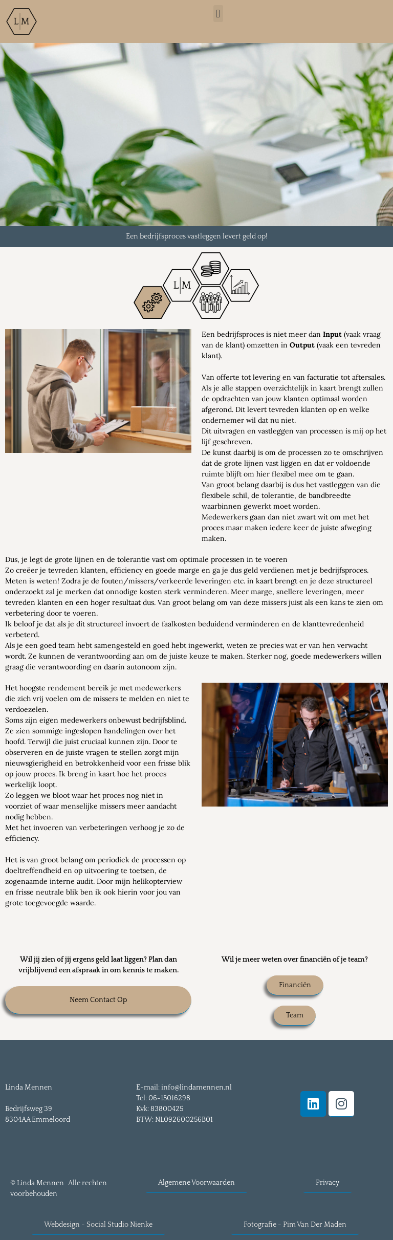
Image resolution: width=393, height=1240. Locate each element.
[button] (218, 13)
